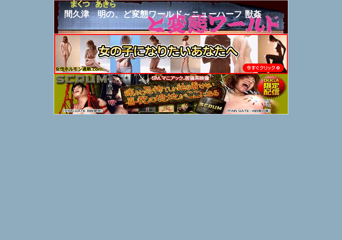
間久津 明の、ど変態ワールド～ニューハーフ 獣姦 (163, 14)
